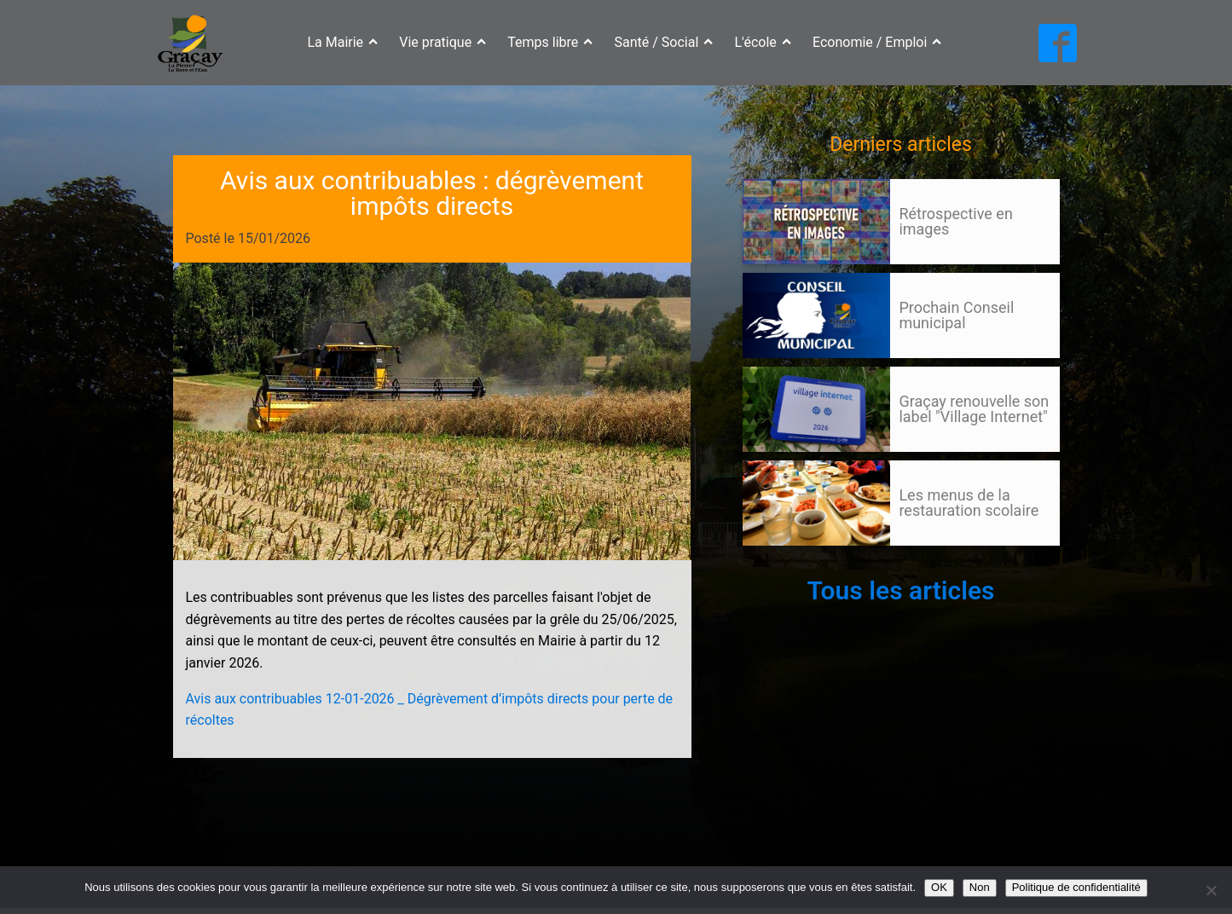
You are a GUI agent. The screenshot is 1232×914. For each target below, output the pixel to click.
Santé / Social (664, 42)
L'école (763, 42)
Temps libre (550, 42)
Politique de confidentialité (1076, 887)
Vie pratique (442, 42)
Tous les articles (900, 590)
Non (979, 887)
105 (775, 562)
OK (939, 887)
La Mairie (342, 42)
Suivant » (804, 562)
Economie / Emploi (877, 42)
